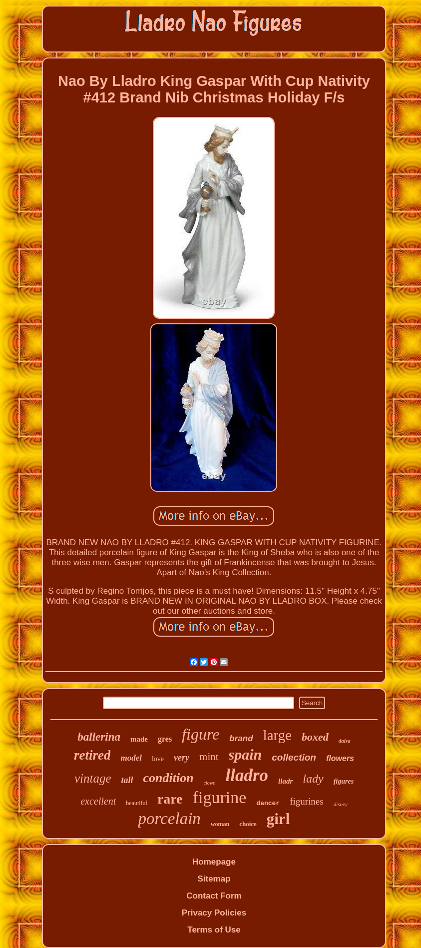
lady (313, 778)
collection (294, 757)
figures (344, 781)
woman (220, 824)
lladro (247, 775)
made (139, 739)
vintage (92, 778)
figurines (307, 801)
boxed (315, 737)
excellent (98, 801)
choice (248, 824)
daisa (345, 741)
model (131, 758)
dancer (268, 803)
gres (165, 739)
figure (200, 734)
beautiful (136, 803)
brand (241, 738)
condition (168, 778)
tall (127, 780)
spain (245, 754)
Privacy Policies (214, 913)
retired (92, 755)
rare (170, 799)
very (181, 758)
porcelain (169, 819)
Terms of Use (213, 930)
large (277, 735)
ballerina (98, 737)
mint (209, 757)
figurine (220, 797)
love (158, 759)
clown (210, 783)
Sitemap (213, 879)
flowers (340, 758)
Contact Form (214, 896)
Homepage (214, 862)
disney (341, 804)
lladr (285, 781)
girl (278, 819)
